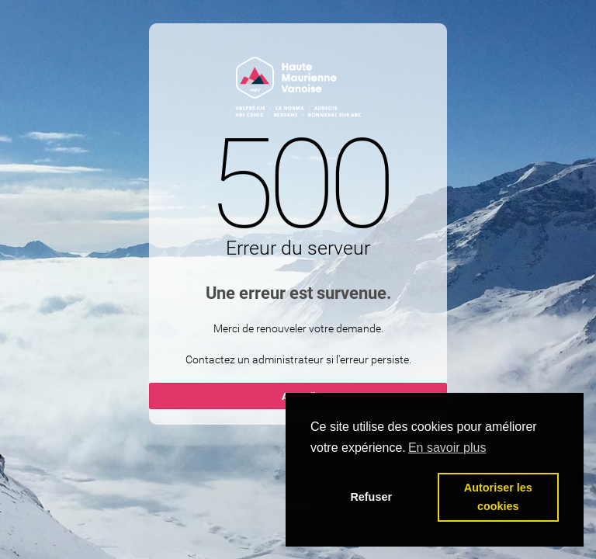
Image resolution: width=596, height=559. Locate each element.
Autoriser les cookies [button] (498, 496)
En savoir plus (447, 447)
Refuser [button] (371, 497)
